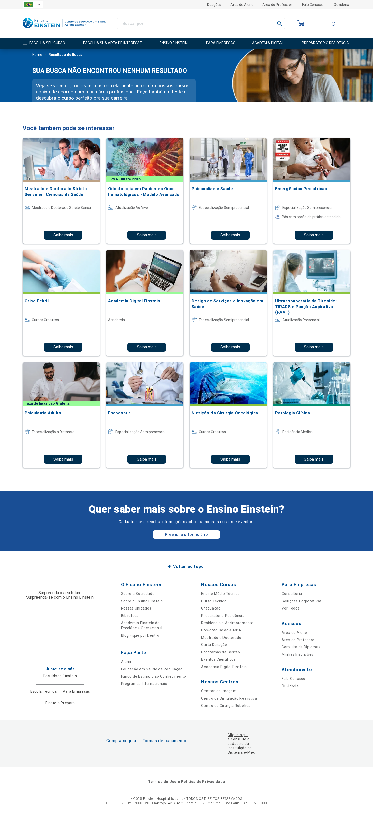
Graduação (210, 608)
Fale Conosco (313, 4)
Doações (214, 4)
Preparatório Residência (222, 616)
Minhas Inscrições (297, 654)
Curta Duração (214, 645)
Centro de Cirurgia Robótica (225, 705)
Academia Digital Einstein (224, 667)
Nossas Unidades (136, 608)
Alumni (127, 662)
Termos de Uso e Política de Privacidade (186, 781)
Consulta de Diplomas (301, 647)
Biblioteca (130, 616)
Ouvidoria (341, 4)
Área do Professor (277, 4)
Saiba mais (63, 235)
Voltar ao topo (188, 566)
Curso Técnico (213, 601)
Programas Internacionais (144, 684)
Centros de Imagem (218, 691)
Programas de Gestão (220, 652)
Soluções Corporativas (302, 601)
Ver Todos (291, 608)
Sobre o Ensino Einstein (142, 601)
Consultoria (292, 594)
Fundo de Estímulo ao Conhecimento (153, 676)
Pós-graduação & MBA (221, 630)
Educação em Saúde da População (152, 669)
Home (37, 55)
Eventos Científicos (218, 659)
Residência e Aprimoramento (227, 623)
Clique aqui (237, 735)
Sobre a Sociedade (138, 594)
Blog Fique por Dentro (140, 635)
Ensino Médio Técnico (220, 594)
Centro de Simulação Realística (229, 698)
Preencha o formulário (186, 534)
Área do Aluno (242, 4)
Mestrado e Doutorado (221, 637)
